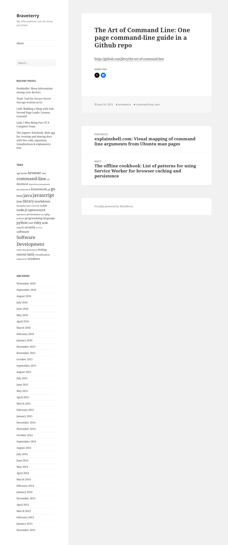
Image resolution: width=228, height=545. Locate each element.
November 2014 (26, 429)
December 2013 (26, 498)
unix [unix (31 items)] (30, 254)
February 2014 (25, 485)
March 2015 (24, 403)
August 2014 (24, 448)
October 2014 (25, 435)
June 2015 (22, 384)
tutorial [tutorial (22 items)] (21, 254)
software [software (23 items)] (23, 232)
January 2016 (24, 340)
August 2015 (24, 372)
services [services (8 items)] (39, 228)
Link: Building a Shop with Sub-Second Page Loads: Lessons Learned (35, 112)
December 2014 (26, 422)
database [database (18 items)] (22, 184)
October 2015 (25, 359)
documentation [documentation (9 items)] (23, 189)
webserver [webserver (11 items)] (22, 259)
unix (157, 104)
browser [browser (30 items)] (34, 173)
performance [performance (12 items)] (34, 214)
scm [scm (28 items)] (45, 222)
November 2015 (26, 353)
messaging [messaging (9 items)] (21, 206)
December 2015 (26, 346)
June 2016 (22, 309)
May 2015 (22, 391)
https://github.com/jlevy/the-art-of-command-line (129, 59)
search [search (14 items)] (20, 227)
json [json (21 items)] (19, 201)
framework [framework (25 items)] (39, 189)
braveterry (124, 104)
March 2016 (24, 327)
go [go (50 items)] (53, 188)
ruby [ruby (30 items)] (37, 222)
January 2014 (24, 492)
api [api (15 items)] (18, 173)
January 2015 (24, 416)
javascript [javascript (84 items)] (43, 195)
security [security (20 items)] (30, 227)
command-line (144, 104)
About (20, 43)
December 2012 (26, 530)
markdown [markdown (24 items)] (42, 201)
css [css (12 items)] (47, 179)
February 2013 (25, 517)
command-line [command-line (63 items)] (31, 178)
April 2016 (23, 321)
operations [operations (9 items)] (21, 214)
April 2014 (23, 473)
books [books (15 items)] (24, 173)
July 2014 (22, 454)
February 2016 (25, 334)
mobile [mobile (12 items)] (43, 205)
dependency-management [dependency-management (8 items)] (39, 184)
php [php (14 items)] (47, 214)
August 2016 (24, 296)
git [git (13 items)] (49, 189)
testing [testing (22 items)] (42, 249)
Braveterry (28, 15)
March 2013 (24, 511)
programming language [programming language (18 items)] (40, 218)
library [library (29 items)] (28, 201)
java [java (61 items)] (27, 195)
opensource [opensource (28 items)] (37, 210)
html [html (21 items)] (20, 196)
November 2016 (26, 283)
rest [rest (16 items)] (30, 223)
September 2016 (26, 290)
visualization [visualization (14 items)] (42, 254)
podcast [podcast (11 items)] (20, 218)
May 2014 (22, 467)
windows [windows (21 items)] (34, 259)
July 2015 (22, 378)
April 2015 (23, 397)
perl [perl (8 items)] (43, 214)
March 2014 (24, 479)
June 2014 (22, 460)
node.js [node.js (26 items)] (22, 210)
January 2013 (24, 523)
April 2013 (23, 504)
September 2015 (26, 365)
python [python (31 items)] (22, 222)
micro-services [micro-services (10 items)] (32, 205)
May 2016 (22, 315)
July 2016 (22, 302)
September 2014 (26, 441)
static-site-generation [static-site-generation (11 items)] (27, 249)
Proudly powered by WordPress (113, 206)
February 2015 (25, 410)
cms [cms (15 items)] (44, 173)
